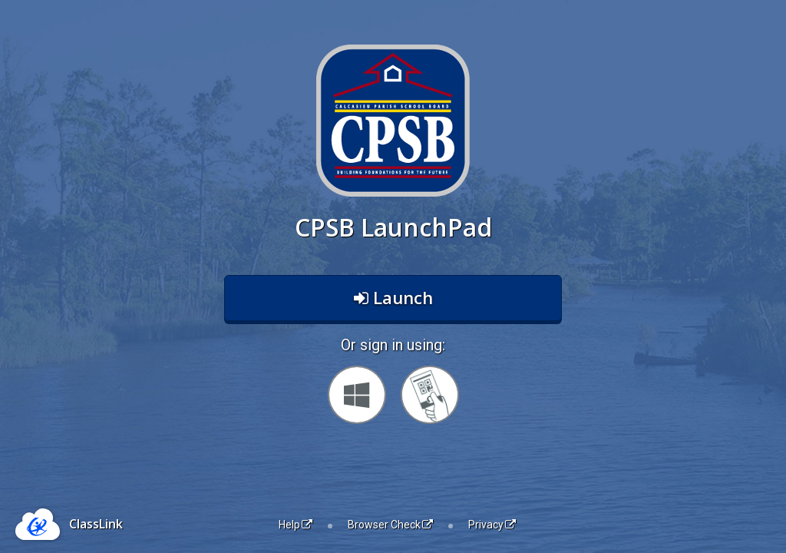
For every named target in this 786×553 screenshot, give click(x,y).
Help (295, 524)
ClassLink (96, 523)
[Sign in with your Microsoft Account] (357, 394)
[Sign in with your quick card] (429, 394)
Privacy (492, 524)
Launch (393, 297)
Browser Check (390, 524)
